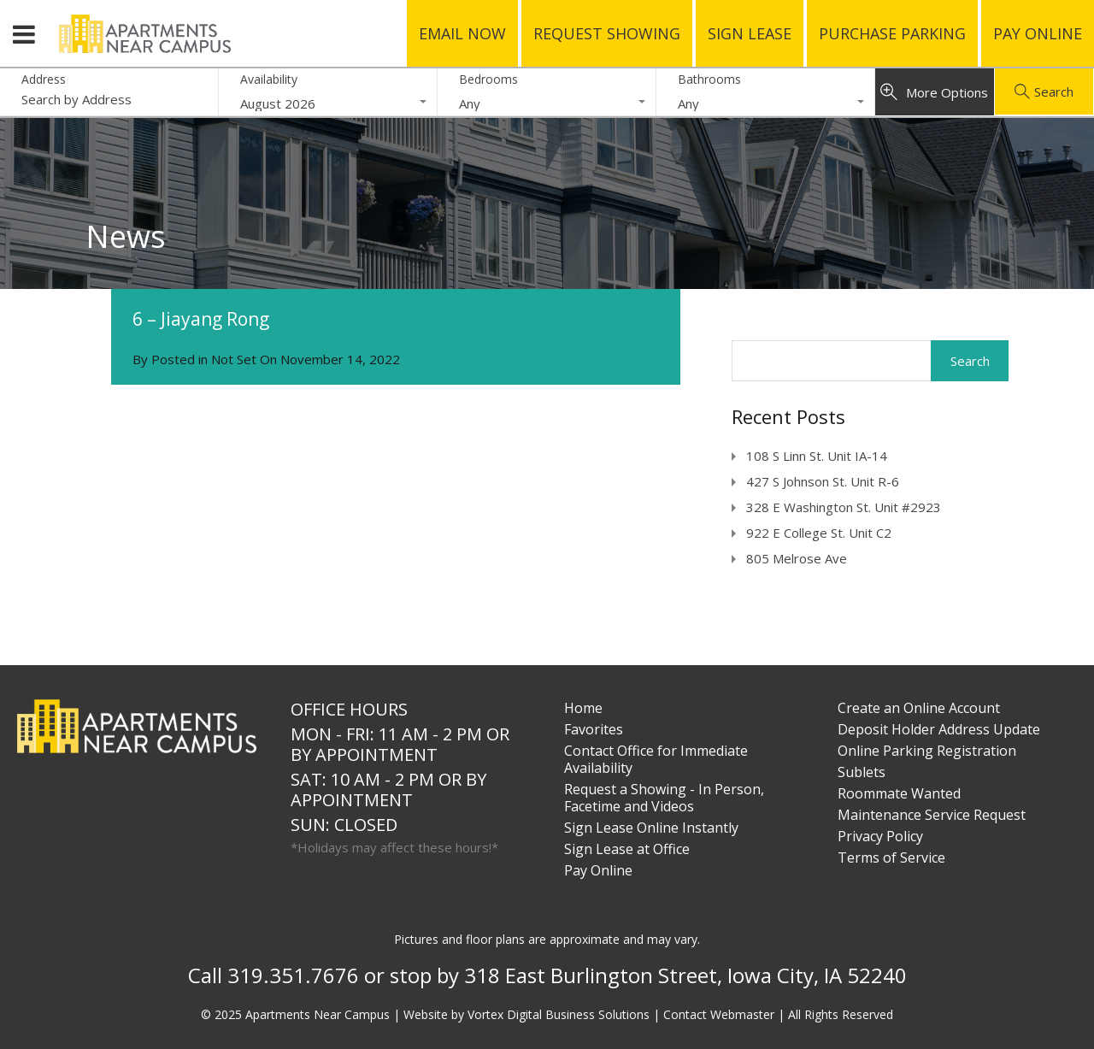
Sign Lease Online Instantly (651, 827)
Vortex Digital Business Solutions (559, 1014)
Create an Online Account (919, 707)
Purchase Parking (892, 33)
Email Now (462, 33)
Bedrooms (488, 79)
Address (43, 80)
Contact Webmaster (718, 1014)
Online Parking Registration (927, 750)
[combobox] (328, 103)
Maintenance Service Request (932, 814)
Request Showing (606, 33)
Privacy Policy (880, 836)
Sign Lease (749, 33)
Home (583, 707)
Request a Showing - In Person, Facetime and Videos (664, 798)
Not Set (233, 359)
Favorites (593, 729)
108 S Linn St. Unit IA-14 (816, 455)
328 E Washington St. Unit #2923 (843, 507)
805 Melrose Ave (796, 558)
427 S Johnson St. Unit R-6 (822, 481)
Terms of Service (891, 857)
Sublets (861, 772)
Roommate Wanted (899, 793)
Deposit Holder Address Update (939, 729)
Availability (268, 79)
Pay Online (1037, 33)
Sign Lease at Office (627, 849)
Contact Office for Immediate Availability (656, 759)
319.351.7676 (293, 975)
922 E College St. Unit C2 (818, 532)
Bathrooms (709, 79)
